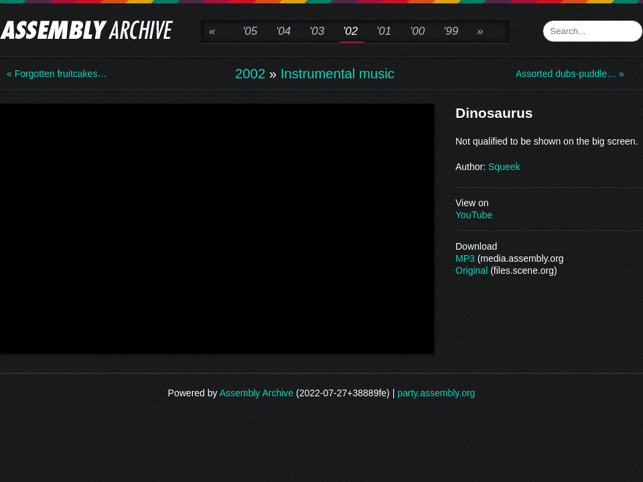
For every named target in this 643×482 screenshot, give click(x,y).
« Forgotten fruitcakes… (56, 73)
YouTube (473, 215)
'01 (383, 31)
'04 (283, 31)
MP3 (465, 258)
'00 (417, 31)
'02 (350, 31)
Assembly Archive (256, 393)
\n (217, 226)
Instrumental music (338, 73)
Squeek (504, 166)
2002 (250, 73)
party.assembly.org (436, 393)
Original (471, 270)
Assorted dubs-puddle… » (569, 73)
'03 (316, 31)
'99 (450, 31)
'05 (249, 31)
